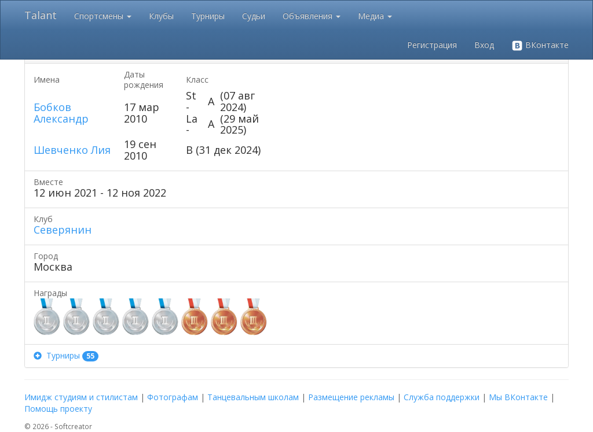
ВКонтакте (540, 45)
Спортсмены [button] (102, 15)
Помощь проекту (58, 408)
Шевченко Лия (72, 150)
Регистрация (432, 44)
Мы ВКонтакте (518, 397)
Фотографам (172, 397)
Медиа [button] (375, 15)
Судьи (253, 15)
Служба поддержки (441, 397)
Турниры (208, 15)
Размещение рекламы (351, 397)
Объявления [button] (312, 15)
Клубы (161, 15)
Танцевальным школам (253, 397)
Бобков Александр (61, 112)
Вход (484, 44)
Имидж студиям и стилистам (81, 397)
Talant (40, 15)
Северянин (62, 230)
